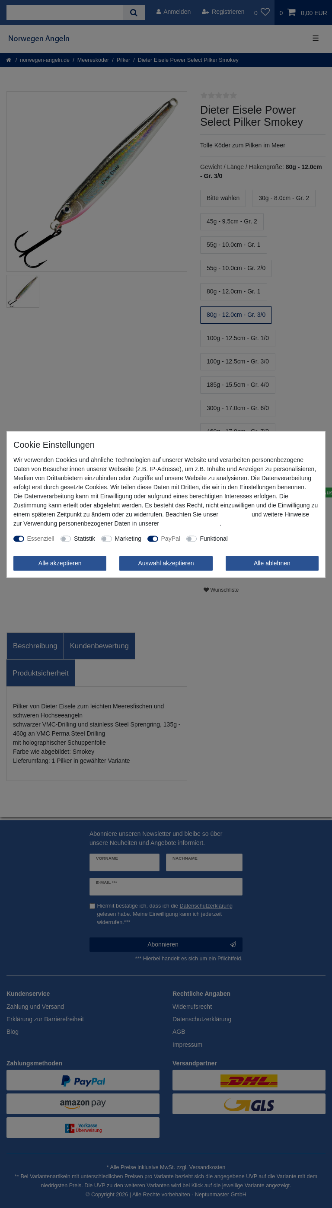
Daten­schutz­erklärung (190, 523)
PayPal (170, 538)
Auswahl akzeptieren (166, 563)
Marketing (128, 538)
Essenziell (40, 538)
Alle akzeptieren (60, 563)
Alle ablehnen (272, 563)
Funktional (214, 538)
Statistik (84, 538)
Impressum (235, 514)
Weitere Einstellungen (263, 538)
